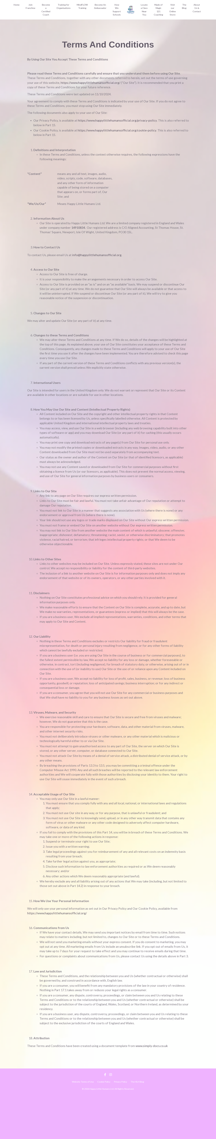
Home (16, 6)
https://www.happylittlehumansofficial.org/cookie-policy (119, 131)
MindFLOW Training (81, 8)
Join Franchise (30, 8)
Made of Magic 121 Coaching (158, 9)
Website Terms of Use (83, 1125)
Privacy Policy (120, 1125)
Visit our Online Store (173, 9)
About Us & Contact (197, 8)
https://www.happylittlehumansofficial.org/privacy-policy (119, 121)
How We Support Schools (115, 11)
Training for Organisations (63, 8)
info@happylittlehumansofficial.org (98, 258)
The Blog (184, 6)
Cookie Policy (103, 1125)
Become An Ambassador (99, 8)
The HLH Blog (137, 1125)
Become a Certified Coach (45, 11)
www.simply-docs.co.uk (155, 1090)
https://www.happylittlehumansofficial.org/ (106, 83)
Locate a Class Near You (144, 11)
